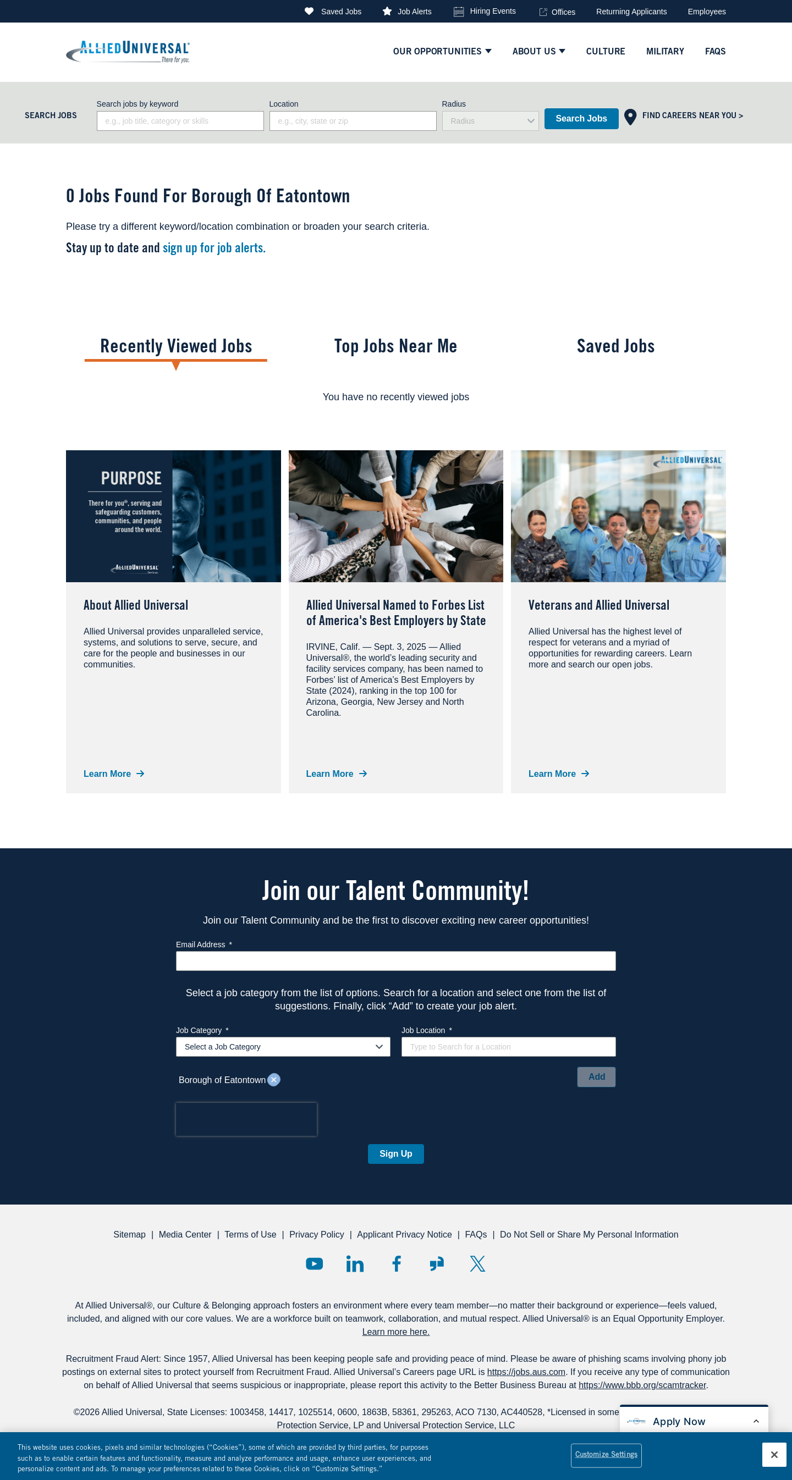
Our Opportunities (437, 52)
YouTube (314, 1263)
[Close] (774, 1460)
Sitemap (129, 1234)
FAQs (476, 1234)
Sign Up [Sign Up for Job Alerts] (396, 1153)
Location (284, 104)
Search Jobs (581, 118)
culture (605, 52)
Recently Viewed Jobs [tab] (176, 348)
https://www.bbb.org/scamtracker (642, 1385)
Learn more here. (396, 1332)
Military (665, 52)
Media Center (185, 1234)
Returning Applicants (631, 11)
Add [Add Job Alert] (597, 1076)
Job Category (202, 1030)
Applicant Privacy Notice (404, 1234)
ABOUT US (534, 52)
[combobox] (353, 121)
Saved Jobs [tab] (616, 348)
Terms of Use (250, 1234)
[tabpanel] (396, 397)
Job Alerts (414, 11)
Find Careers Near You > (692, 116)
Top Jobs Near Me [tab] (396, 348)
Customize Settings (606, 1461)
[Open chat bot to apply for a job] (694, 1421)
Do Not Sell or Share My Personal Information (589, 1234)
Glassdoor (437, 1263)
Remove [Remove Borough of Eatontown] (274, 1080)
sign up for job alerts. (214, 249)
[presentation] (246, 1119)
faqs (715, 52)
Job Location (427, 1030)
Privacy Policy (316, 1234)
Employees (707, 11)
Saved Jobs (341, 11)
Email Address (204, 944)
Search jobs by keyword (138, 104)
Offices (563, 12)
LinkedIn (355, 1263)
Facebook (396, 1263)
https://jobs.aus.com (526, 1372)
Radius (454, 104)
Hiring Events (493, 11)
